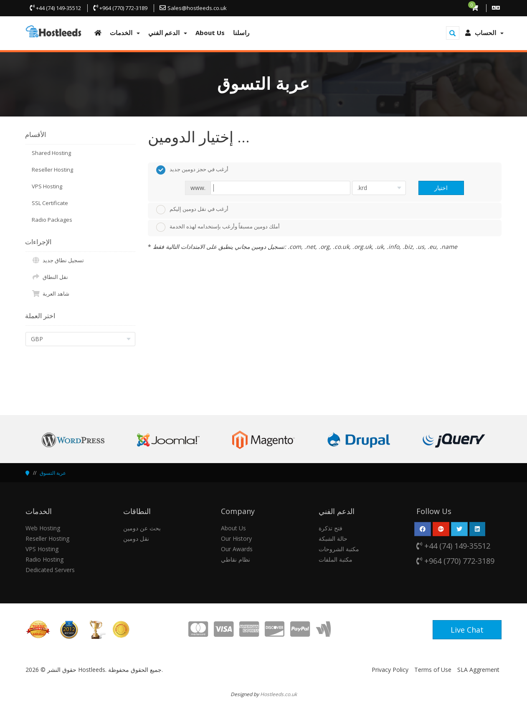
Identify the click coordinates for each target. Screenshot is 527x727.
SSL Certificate (50, 203)
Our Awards (237, 549)
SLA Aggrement (478, 670)
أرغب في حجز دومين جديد (192, 170)
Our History (236, 538)
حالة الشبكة (333, 538)
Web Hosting (42, 528)
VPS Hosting (47, 186)
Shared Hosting (51, 153)
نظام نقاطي (235, 559)
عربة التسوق (53, 472)
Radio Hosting (44, 559)
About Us (233, 528)
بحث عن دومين (142, 528)
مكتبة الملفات (335, 559)
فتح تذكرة (330, 528)
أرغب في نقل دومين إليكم (192, 209)
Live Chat (467, 630)
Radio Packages (52, 219)
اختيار (441, 188)
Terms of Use (432, 670)
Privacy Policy (390, 670)
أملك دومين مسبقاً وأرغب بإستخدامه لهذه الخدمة (218, 227)
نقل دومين (136, 538)
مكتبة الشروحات (339, 549)
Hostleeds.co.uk (278, 694)
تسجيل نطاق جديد (58, 260)
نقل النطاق (50, 277)
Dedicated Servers (50, 570)
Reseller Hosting (52, 169)
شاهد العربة (50, 294)
